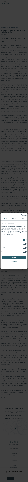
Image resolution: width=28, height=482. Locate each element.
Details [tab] (14, 218)
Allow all (14, 257)
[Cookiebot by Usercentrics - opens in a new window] (21, 215)
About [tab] (23, 218)
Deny (14, 265)
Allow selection (14, 261)
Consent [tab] (5, 218)
